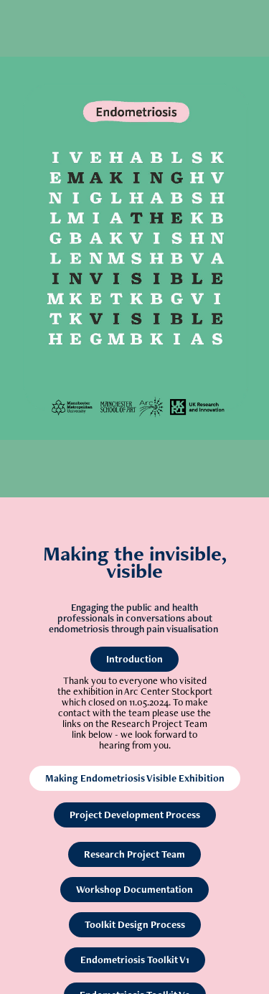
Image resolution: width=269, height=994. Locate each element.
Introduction (134, 658)
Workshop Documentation (134, 889)
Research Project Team (134, 854)
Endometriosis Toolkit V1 (134, 959)
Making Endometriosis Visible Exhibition (135, 778)
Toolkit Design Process (135, 924)
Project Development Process (135, 814)
